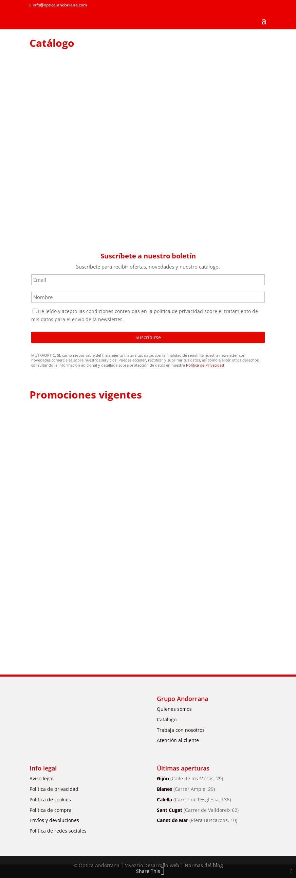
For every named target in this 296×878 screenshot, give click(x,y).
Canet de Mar (197, 820)
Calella (194, 799)
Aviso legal (42, 778)
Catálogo (167, 719)
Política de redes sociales (58, 830)
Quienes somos (174, 709)
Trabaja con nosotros (181, 730)
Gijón (190, 778)
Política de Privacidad (205, 365)
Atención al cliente (178, 740)
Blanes (186, 789)
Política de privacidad (54, 789)
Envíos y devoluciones (54, 820)
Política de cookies (50, 799)
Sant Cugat (198, 810)
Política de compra (51, 810)
